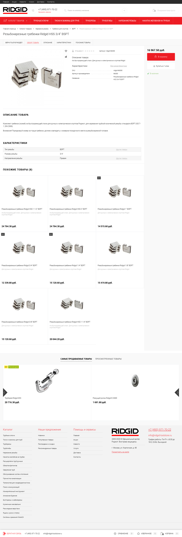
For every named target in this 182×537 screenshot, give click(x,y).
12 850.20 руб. (100, 402)
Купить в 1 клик (161, 66)
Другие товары (121, 149)
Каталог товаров (16, 21)
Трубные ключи (40, 21)
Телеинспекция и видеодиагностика (16, 483)
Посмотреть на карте (120, 452)
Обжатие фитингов (10, 466)
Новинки (41, 435)
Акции (14, 2)
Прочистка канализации (12, 478)
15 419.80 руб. (120, 284)
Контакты (51, 2)
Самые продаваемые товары (76, 358)
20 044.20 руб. (72, 340)
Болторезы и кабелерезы (12, 500)
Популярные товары (45, 440)
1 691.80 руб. (55, 402)
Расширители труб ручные (13, 461)
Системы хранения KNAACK (13, 517)
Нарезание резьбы (127, 21)
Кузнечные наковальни (12, 504)
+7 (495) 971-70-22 (159, 429)
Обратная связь (12, 534)
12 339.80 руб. (24, 284)
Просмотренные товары (108, 358)
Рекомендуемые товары (47, 448)
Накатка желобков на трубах (156, 21)
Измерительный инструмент (14, 491)
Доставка (40, 2)
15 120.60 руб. (72, 284)
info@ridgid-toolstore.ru (160, 435)
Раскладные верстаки (11, 509)
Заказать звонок (44, 12)
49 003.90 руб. (146, 402)
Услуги (31, 2)
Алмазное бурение (10, 496)
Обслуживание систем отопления (15, 474)
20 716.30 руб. (12, 402)
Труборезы (90, 21)
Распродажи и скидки (46, 444)
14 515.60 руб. (120, 227)
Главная (6, 2)
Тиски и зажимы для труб (67, 21)
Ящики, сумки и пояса (11, 513)
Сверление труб (9, 470)
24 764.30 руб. (24, 227)
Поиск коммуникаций (11, 487)
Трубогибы (107, 21)
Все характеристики (118, 66)
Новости (23, 2)
